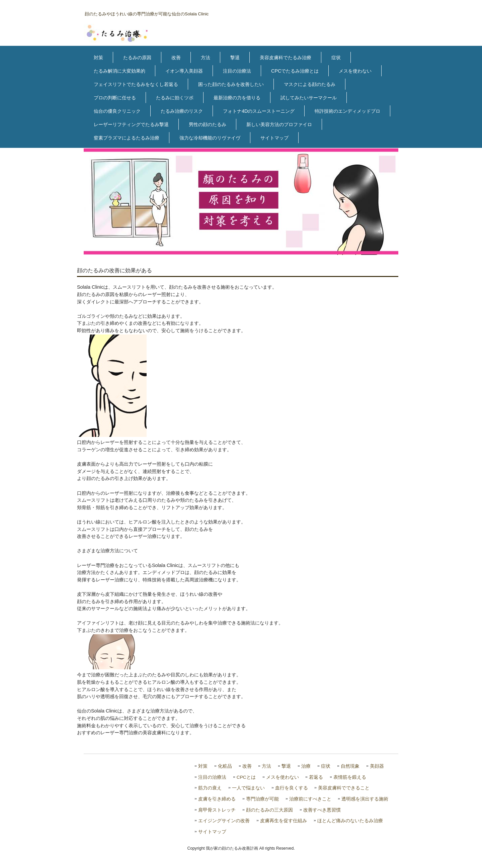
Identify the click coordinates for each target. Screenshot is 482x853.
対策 (98, 57)
